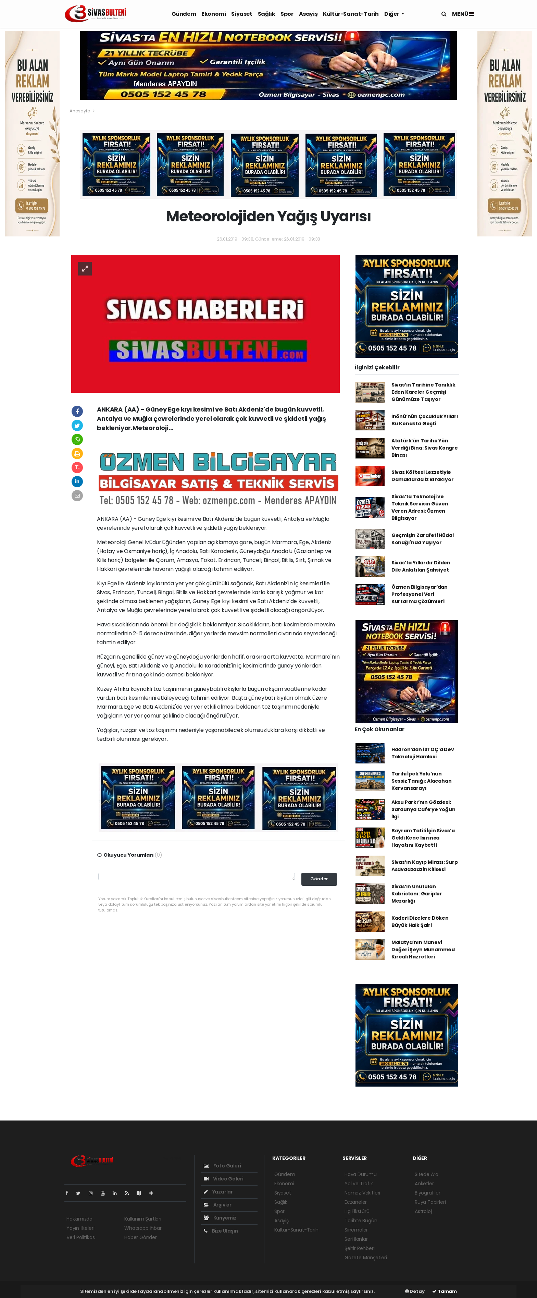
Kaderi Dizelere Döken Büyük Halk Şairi (420, 922)
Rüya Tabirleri (430, 1202)
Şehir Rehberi (360, 1248)
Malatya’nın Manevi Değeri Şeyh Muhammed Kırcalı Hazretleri (423, 949)
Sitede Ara (426, 1174)
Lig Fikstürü (357, 1211)
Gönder (319, 879)
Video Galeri (223, 1178)
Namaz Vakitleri (362, 1192)
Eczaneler (356, 1202)
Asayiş (308, 14)
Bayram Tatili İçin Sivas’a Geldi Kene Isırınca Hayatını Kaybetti (423, 837)
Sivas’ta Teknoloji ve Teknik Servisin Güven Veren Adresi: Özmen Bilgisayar (419, 507)
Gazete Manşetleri (366, 1257)
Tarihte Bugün (361, 1220)
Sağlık (266, 14)
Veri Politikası (81, 1237)
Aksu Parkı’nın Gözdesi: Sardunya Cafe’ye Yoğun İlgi (423, 809)
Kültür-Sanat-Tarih (351, 14)
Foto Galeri (222, 1165)
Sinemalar (356, 1229)
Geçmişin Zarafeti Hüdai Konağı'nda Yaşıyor (422, 539)
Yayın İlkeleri (80, 1228)
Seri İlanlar (356, 1239)
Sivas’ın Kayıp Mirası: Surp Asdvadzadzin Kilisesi (424, 866)
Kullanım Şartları (142, 1218)
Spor (286, 14)
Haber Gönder (140, 1237)
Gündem (184, 14)
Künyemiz (220, 1217)
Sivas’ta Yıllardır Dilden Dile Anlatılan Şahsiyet (420, 566)
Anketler (424, 1183)
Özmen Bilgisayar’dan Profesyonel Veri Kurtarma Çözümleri (419, 594)
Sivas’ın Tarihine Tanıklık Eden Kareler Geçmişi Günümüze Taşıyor (423, 392)
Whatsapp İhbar (142, 1228)
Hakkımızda (79, 1218)
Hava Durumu (361, 1174)
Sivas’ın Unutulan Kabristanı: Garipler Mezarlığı (416, 893)
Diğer (392, 14)
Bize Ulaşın (221, 1230)
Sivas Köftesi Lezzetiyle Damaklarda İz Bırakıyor (422, 476)
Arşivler (218, 1204)
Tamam (444, 1291)
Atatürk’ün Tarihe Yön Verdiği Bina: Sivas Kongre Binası (424, 447)
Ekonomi (213, 14)
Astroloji (424, 1211)
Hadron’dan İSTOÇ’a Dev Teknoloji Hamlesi (422, 753)
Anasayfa (80, 111)
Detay (415, 1291)
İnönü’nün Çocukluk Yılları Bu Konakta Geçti (424, 420)
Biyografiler (427, 1192)
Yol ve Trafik (359, 1183)
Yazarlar (218, 1191)
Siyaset (241, 14)
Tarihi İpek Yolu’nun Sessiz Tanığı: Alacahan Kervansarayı (421, 781)
